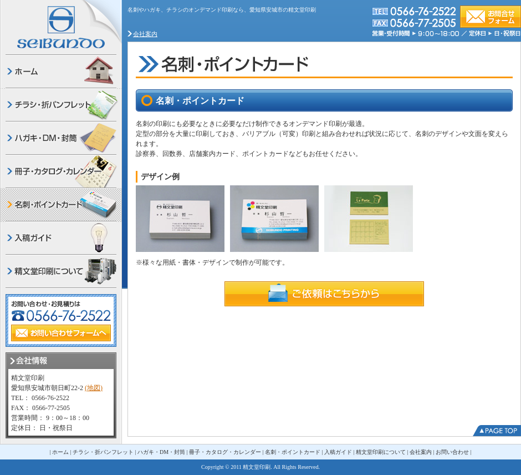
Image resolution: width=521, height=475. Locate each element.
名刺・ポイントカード (292, 452)
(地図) (94, 388)
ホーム (60, 452)
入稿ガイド (338, 452)
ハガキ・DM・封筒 (161, 452)
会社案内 (145, 34)
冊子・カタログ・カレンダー (225, 452)
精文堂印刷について (381, 452)
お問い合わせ (452, 452)
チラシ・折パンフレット (103, 452)
